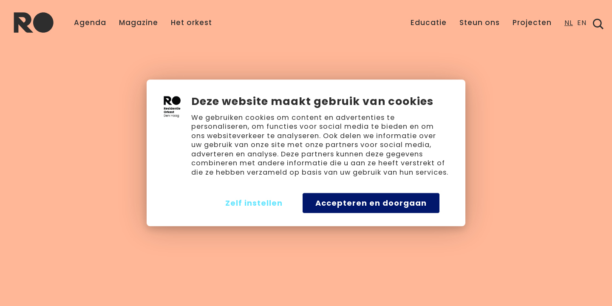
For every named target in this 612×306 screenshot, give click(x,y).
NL (568, 24)
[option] (582, 25)
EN (581, 24)
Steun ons (479, 22)
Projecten (532, 22)
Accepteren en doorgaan (371, 203)
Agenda (90, 22)
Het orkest (191, 22)
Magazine (138, 22)
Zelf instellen (254, 203)
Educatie (429, 22)
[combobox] (568, 25)
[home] (34, 22)
